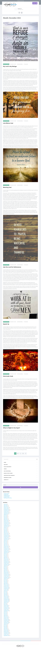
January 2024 (6, 534)
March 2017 (5, 616)
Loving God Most (6, 496)
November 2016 (6, 620)
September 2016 (6, 622)
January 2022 (6, 560)
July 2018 (5, 603)
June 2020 (5, 580)
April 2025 (5, 518)
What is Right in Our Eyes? (11, 428)
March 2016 (6, 629)
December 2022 (6, 548)
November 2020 (6, 575)
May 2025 (5, 517)
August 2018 (6, 602)
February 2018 (6, 605)
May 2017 (5, 614)
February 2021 (6, 572)
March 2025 (6, 519)
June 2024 (5, 529)
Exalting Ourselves (7, 495)
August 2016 (6, 623)
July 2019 (5, 591)
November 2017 (6, 608)
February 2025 (6, 520)
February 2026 (6, 507)
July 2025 (5, 515)
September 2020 (6, 577)
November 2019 (6, 588)
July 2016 (5, 624)
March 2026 (6, 506)
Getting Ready (6, 494)
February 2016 (6, 630)
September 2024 (6, 525)
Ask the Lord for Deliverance (12, 267)
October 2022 (6, 550)
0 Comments (26, 64)
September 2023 (6, 538)
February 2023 (6, 546)
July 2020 (5, 579)
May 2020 (5, 581)
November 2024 (6, 523)
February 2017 (6, 617)
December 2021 (6, 561)
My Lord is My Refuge (10, 66)
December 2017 (6, 607)
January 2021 (6, 573)
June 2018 (5, 604)
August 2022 (6, 552)
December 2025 (6, 509)
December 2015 (6, 632)
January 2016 (6, 631)
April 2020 (5, 582)
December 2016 (6, 619)
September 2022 (6, 551)
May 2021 (5, 568)
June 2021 (5, 567)
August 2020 (6, 578)
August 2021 (6, 565)
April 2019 (5, 594)
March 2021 (6, 571)
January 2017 (6, 618)
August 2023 (6, 539)
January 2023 (6, 547)
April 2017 (5, 615)
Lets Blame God (8, 123)
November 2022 (6, 549)
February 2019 (6, 596)
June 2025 (5, 516)
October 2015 (6, 634)
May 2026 (5, 504)
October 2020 (6, 576)
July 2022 (5, 553)
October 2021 (6, 563)
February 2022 (6, 559)
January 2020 (6, 586)
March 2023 (6, 545)
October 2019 (6, 589)
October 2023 (6, 537)
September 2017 (6, 610)
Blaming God (7, 187)
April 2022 (5, 557)
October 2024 (6, 524)
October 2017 (6, 609)
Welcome (6, 464)
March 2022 (6, 558)
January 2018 (6, 606)
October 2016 (6, 621)
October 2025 (6, 511)
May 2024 (5, 530)
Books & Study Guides (8, 473)
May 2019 (5, 593)
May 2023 (5, 543)
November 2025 (6, 510)
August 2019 (6, 590)
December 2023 (6, 535)
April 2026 (5, 505)
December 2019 (6, 587)
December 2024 (6, 522)
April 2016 (5, 628)
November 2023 (6, 536)
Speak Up (6, 324)
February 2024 (6, 533)
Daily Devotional (6, 64)
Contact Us (6, 479)
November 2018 (6, 600)
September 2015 (6, 635)
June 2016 (5, 625)
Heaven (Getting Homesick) (9, 475)
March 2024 (6, 532)
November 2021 (6, 562)
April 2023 (5, 544)
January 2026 (6, 508)
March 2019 (6, 595)
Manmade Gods (8, 376)
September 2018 (6, 601)
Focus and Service (7, 466)
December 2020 (6, 574)
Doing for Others (6, 493)
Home (5, 462)
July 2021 (5, 566)
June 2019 (5, 592)
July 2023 (5, 540)
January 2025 (6, 521)
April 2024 (5, 531)
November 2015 (6, 633)
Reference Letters (7, 477)
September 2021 (6, 564)
